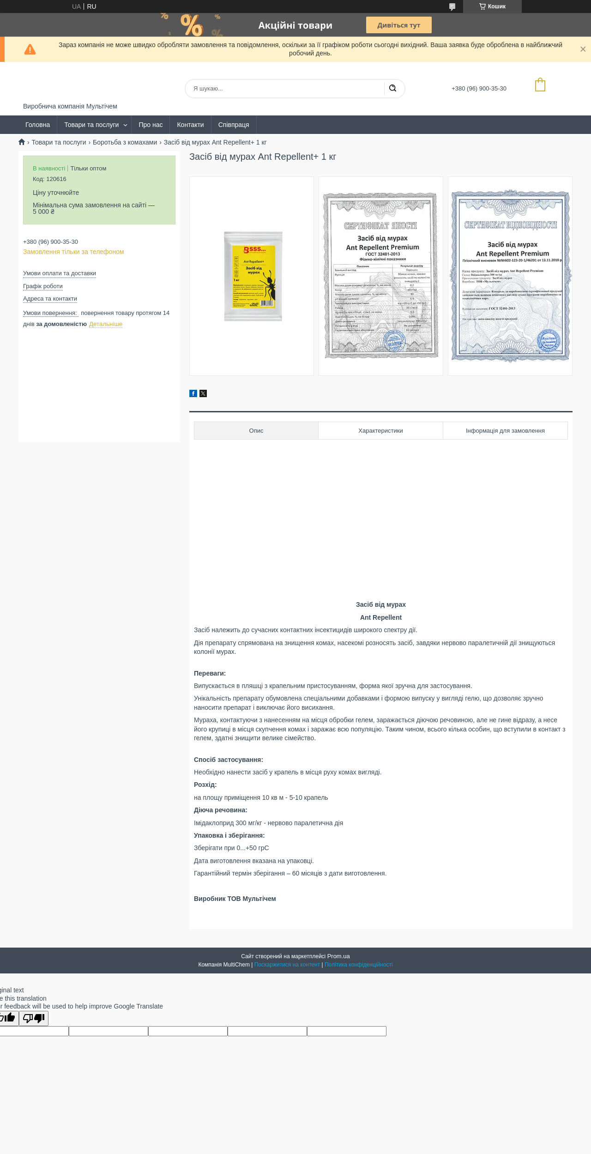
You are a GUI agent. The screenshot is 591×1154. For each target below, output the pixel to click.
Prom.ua (338, 956)
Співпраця (233, 124)
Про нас (151, 124)
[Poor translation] (33, 1018)
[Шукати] (392, 88)
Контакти (190, 124)
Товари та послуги (91, 124)
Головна (37, 124)
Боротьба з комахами (125, 142)
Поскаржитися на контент (287, 964)
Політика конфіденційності (359, 964)
